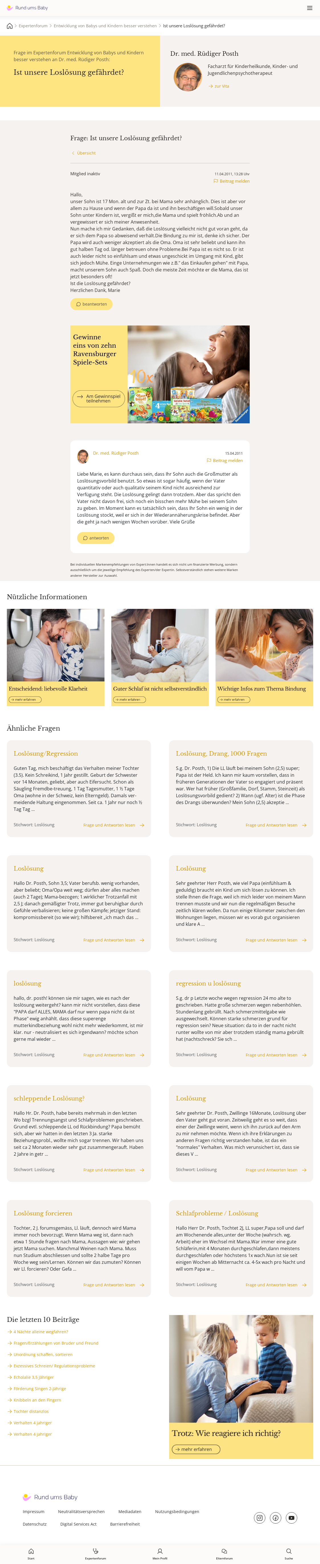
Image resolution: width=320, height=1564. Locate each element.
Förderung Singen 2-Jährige (40, 1388)
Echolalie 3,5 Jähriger (34, 1377)
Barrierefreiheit (125, 1524)
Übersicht (86, 153)
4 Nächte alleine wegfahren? (41, 1331)
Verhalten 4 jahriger (33, 1422)
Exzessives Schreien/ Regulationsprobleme (54, 1366)
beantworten (95, 304)
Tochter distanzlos (31, 1411)
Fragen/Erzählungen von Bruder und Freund (56, 1343)
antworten (99, 538)
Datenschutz (35, 1524)
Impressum (33, 1511)
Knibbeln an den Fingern (37, 1400)
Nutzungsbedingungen (177, 1511)
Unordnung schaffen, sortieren (43, 1354)
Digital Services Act (78, 1524)
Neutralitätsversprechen (81, 1511)
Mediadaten (129, 1511)
